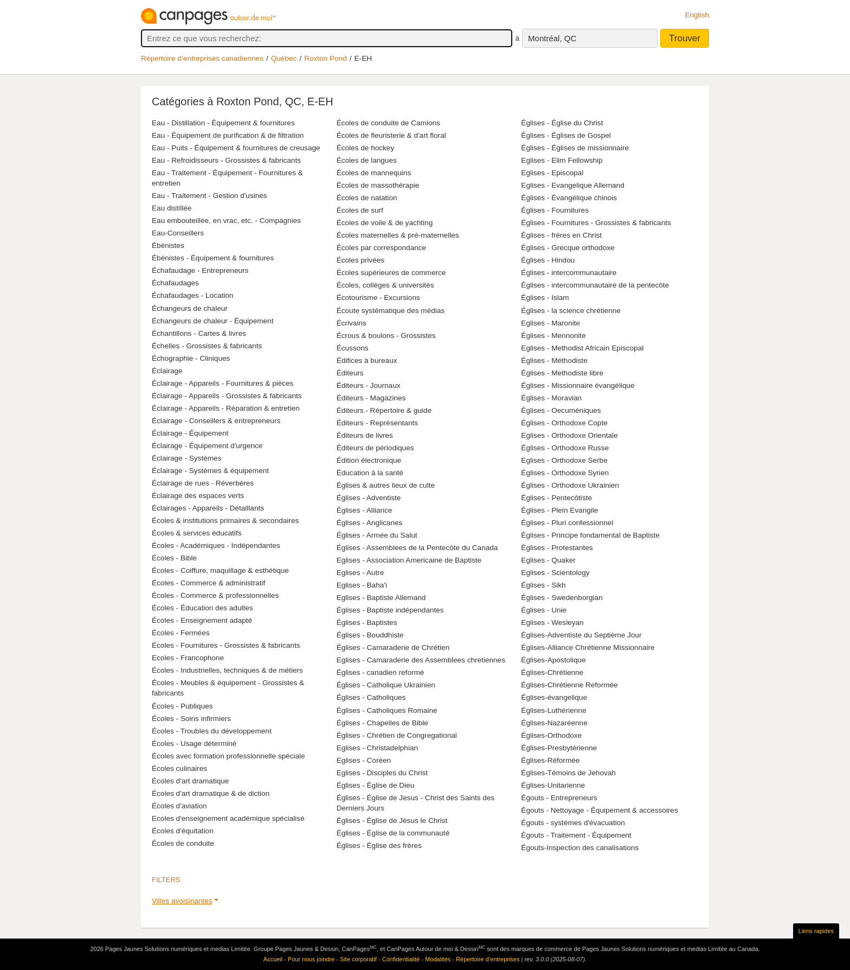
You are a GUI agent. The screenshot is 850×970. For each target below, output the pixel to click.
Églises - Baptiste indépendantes (390, 610)
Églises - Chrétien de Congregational (397, 735)
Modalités (437, 959)
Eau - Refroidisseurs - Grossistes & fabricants (226, 160)
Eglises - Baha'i (362, 585)
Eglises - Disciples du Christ (382, 773)
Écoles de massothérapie (378, 185)
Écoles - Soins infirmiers (191, 718)
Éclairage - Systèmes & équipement (210, 471)
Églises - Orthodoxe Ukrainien (570, 485)
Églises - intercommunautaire (568, 273)
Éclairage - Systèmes (186, 458)
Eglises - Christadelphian (377, 748)
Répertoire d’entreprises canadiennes (202, 58)
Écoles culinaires (179, 768)
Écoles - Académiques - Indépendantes (216, 545)
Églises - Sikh (543, 585)
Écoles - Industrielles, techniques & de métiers (227, 670)
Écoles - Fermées (181, 633)
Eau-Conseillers (178, 233)
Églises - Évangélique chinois (569, 198)
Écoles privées (360, 260)
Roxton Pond (325, 58)
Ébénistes (168, 245)
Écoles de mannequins (374, 173)
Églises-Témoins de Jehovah (568, 773)
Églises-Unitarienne (553, 785)
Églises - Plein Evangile (559, 510)
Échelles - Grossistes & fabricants (207, 346)
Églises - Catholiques (371, 697)
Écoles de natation (367, 198)
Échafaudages (175, 283)
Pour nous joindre (311, 959)
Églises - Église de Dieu (376, 785)
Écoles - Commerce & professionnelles (215, 595)
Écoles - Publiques (182, 706)
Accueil (272, 959)
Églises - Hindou (548, 260)
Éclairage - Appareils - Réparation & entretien (226, 408)
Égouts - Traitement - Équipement (576, 835)
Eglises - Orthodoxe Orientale (569, 435)
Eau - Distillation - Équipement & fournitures (223, 123)
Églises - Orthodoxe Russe (565, 448)
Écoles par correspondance (382, 248)
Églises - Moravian (551, 398)
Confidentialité (401, 959)
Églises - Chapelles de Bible (382, 723)
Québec (284, 58)
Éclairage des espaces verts (198, 496)
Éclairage (167, 371)
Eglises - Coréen (364, 760)
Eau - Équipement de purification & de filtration (228, 135)
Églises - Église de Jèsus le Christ (392, 820)
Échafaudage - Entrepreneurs (200, 270)
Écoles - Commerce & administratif (208, 583)
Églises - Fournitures (555, 210)
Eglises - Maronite (550, 323)
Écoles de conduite (183, 843)
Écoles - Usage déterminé (194, 743)
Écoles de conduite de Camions (388, 123)
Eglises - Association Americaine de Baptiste (409, 560)
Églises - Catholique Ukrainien (386, 685)
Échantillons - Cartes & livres (199, 333)
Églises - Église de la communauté (393, 833)
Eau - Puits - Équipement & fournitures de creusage (236, 148)
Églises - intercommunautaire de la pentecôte (595, 285)
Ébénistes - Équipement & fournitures (213, 258)
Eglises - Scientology (555, 573)
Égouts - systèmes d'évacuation (573, 823)
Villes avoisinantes (182, 901)
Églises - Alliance (364, 510)
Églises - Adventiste (369, 498)
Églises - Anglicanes (370, 523)
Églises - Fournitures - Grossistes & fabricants (596, 223)
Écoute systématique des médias (391, 311)
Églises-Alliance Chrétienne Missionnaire (587, 647)
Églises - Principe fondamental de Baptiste (590, 535)
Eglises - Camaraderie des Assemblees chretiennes (421, 660)
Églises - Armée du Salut (377, 535)
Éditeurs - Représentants (377, 423)
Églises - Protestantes (557, 548)
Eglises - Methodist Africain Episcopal (582, 348)
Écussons (353, 348)
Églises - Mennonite (553, 335)
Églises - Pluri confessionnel (567, 523)
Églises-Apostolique (553, 660)
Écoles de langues (367, 160)
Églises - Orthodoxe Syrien (565, 473)
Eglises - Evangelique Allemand (572, 185)
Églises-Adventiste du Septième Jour (581, 635)
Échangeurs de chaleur (190, 308)
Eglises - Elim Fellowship (561, 160)
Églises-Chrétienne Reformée (569, 685)
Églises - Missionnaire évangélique (577, 385)
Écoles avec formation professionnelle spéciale (228, 756)
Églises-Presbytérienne (559, 748)
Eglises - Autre (360, 573)
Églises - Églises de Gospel (565, 135)
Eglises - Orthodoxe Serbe (564, 460)
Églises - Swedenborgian (561, 598)
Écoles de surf (360, 210)
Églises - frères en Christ (561, 235)
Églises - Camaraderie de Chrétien (393, 647)
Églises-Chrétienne (552, 672)
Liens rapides (816, 931)
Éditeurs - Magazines (371, 398)
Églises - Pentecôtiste (556, 498)
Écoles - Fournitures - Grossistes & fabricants (226, 645)
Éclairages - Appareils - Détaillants (208, 508)
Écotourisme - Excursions (378, 297)
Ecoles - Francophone (188, 658)
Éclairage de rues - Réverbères (203, 483)
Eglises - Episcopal (552, 173)
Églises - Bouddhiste (370, 635)
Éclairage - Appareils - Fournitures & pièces (222, 383)
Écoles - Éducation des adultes (202, 608)
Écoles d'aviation (179, 806)
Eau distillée (171, 208)
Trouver (684, 38)
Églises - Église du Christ (562, 123)
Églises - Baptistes (367, 622)
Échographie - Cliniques (191, 358)
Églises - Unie (543, 610)
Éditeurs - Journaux (369, 385)
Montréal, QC (552, 38)
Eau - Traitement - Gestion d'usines (209, 196)
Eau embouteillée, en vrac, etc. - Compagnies (226, 220)
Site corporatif (358, 959)
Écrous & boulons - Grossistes (386, 335)
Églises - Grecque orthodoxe (567, 248)
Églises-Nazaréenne (554, 723)
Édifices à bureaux (367, 360)
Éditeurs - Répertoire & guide (384, 410)
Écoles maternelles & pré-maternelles (398, 235)
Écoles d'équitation (183, 831)
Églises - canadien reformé (380, 672)
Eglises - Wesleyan (552, 622)
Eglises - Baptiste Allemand (381, 598)
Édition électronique (369, 460)
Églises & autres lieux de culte (386, 485)
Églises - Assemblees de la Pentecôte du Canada (417, 548)
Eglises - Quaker (548, 560)
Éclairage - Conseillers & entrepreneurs (216, 421)
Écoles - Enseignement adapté (202, 620)
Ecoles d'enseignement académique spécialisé (228, 818)
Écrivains (351, 323)
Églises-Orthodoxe (551, 735)
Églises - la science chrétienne (571, 311)
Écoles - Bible (174, 558)
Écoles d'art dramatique (190, 781)
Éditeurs (350, 373)
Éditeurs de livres (365, 435)
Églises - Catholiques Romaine (387, 710)
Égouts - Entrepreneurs (559, 798)
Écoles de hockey (366, 148)
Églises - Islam (545, 297)
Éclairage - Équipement (190, 433)
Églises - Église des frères (379, 845)
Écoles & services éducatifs (196, 533)
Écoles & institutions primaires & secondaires (225, 520)
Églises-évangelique (554, 697)
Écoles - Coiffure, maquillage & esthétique (220, 570)
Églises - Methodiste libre (562, 373)
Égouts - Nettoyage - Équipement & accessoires (599, 810)
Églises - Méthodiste (554, 360)
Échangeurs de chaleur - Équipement (212, 321)
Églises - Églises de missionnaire (575, 148)
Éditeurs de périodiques (375, 448)
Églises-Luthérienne (553, 710)
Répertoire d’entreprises (487, 959)
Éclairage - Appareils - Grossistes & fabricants (227, 396)
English (697, 15)
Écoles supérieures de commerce (391, 273)
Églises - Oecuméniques (561, 410)
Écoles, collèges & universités (385, 285)
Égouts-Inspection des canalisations (580, 848)
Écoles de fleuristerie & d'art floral (391, 135)
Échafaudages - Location (192, 295)
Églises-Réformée (550, 760)
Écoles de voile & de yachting (385, 223)
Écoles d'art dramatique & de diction (210, 793)
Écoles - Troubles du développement (212, 731)
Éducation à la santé (370, 473)
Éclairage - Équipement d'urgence (207, 446)
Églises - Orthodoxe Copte (564, 423)
